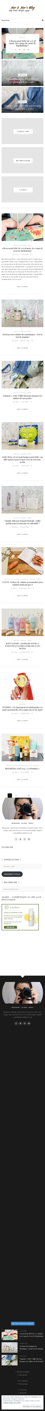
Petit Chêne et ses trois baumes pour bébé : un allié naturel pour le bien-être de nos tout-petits (22, 459)
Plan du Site (23, 1375)
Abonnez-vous (12, 874)
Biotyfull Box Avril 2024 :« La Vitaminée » (22, 768)
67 (29, 795)
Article (22, 37)
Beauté (25, 765)
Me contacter (23, 1381)
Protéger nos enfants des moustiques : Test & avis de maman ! (22, 335)
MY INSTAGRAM (23, 161)
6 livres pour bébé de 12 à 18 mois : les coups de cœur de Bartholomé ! (22, 43)
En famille (25, 579)
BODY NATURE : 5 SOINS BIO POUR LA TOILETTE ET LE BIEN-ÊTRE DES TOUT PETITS (22, 646)
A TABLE (23, 190)
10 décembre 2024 (25, 588)
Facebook (7, 847)
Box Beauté (34, 765)
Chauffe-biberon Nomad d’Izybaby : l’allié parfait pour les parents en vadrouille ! (22, 522)
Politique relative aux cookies (12, 1402)
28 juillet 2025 (24, 341)
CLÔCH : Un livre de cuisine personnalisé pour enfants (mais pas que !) (22, 583)
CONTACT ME (23, 131)
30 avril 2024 (24, 772)
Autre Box (17, 765)
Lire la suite (22, 286)
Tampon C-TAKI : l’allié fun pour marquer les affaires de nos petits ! (22, 397)
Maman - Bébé (26, 245)
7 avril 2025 (25, 466)
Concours (23, 1390)
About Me (23, 1393)
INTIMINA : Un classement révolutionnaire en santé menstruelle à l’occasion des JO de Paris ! (22, 708)
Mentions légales (23, 1372)
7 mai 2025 (24, 402)
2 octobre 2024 (24, 652)
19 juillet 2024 (24, 713)
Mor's (17, 254)
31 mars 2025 (24, 527)
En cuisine (15, 579)
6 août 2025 (24, 254)
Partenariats (23, 1384)
